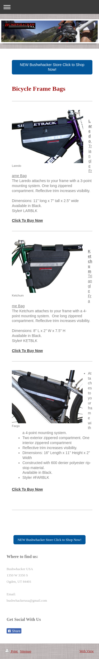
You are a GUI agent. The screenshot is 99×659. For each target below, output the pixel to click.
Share (14, 631)
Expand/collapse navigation (49, 7)
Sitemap (25, 651)
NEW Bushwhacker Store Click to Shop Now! (52, 67)
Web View (86, 651)
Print (11, 651)
